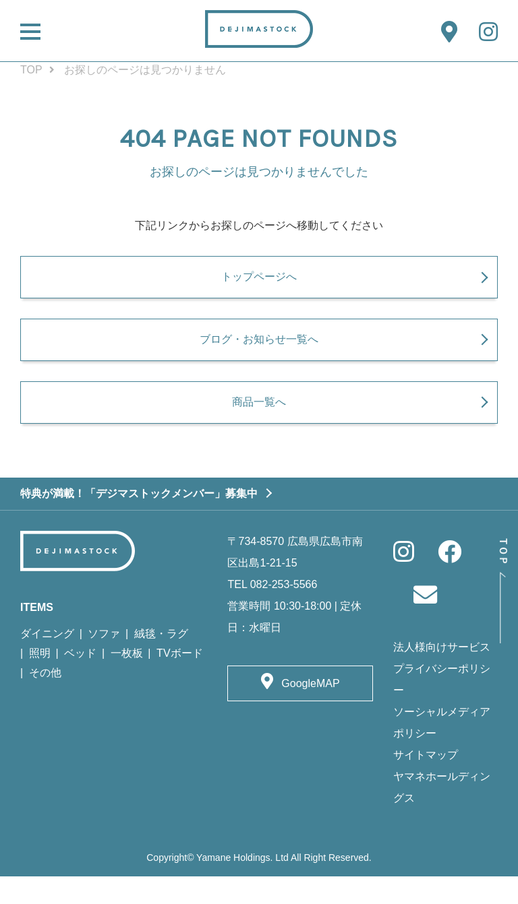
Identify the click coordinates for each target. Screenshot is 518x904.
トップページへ (259, 285)
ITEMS (36, 635)
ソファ (104, 661)
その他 (45, 700)
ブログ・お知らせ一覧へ (259, 357)
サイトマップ (425, 782)
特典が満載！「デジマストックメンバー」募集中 (139, 520)
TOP (31, 69)
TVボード (179, 680)
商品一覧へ (259, 428)
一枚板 (127, 680)
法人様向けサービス (441, 674)
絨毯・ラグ (161, 661)
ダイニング (47, 661)
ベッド (80, 680)
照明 (40, 680)
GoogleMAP (310, 711)
